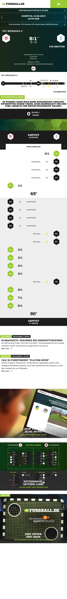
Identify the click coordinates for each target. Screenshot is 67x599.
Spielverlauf (34, 147)
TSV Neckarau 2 (12, 31)
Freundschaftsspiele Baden (42, 11)
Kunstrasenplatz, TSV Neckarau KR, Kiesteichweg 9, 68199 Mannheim (37, 24)
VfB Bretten (57, 47)
